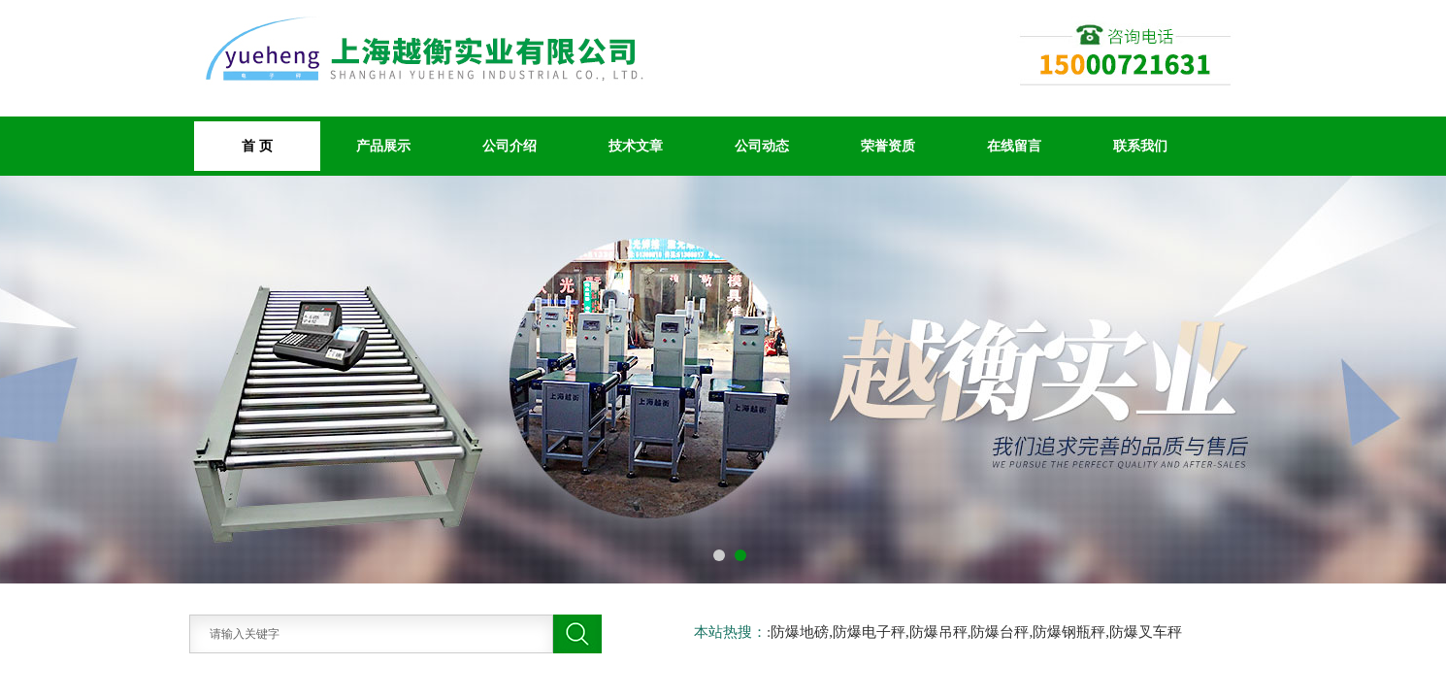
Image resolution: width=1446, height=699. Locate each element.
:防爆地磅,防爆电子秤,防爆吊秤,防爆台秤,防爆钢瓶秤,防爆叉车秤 (974, 632)
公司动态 (762, 145)
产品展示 (383, 145)
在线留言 (1014, 145)
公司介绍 (509, 145)
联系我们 (1140, 145)
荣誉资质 (888, 145)
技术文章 (635, 145)
